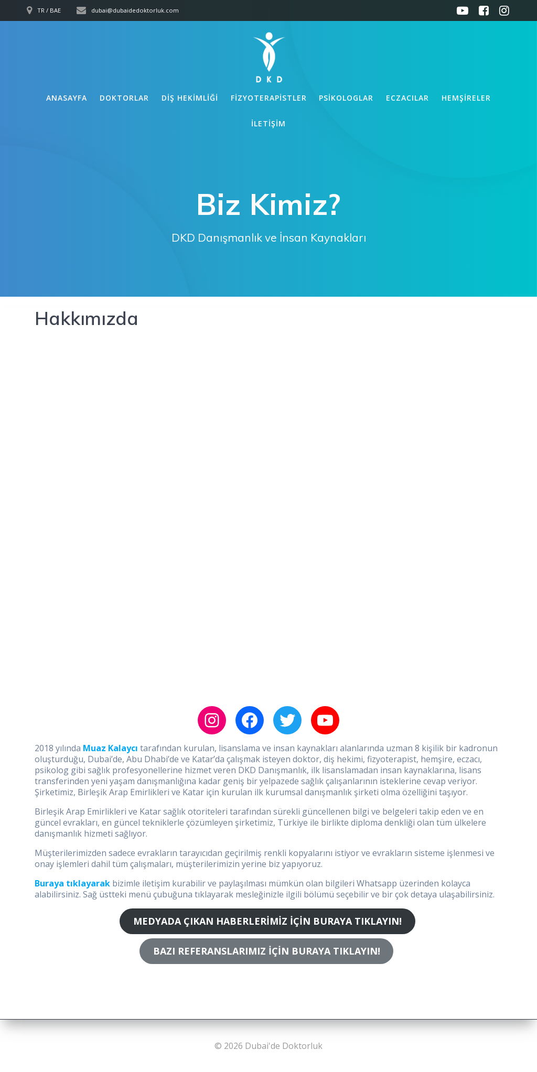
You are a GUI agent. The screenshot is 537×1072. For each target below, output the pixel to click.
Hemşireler (466, 98)
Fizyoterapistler (269, 98)
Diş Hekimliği (190, 98)
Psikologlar (346, 98)
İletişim (268, 123)
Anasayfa (66, 98)
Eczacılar (407, 98)
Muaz (95, 748)
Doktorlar (124, 98)
